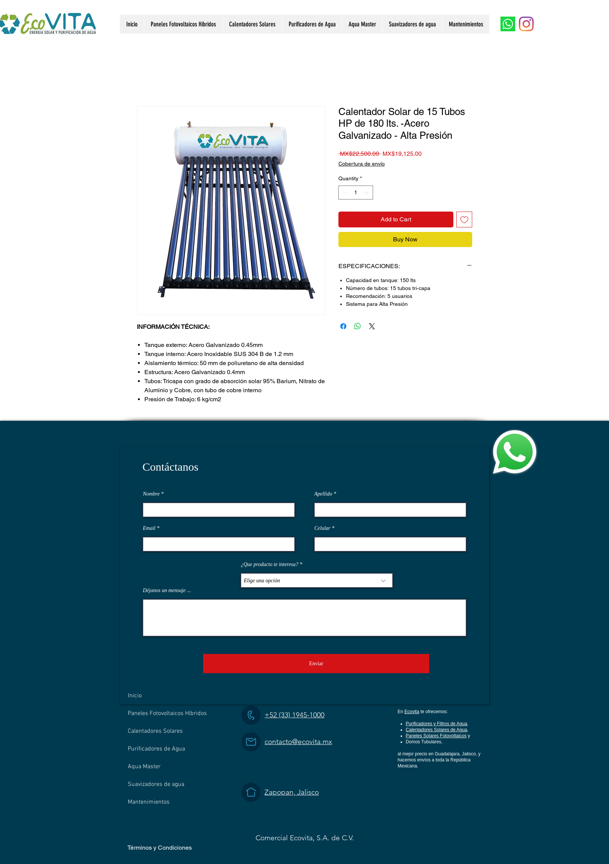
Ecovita (411, 711)
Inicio (135, 696)
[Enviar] (316, 663)
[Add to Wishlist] (464, 219)
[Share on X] (371, 326)
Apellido (323, 494)
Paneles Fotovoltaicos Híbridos (167, 713)
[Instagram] (526, 24)
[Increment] (367, 192)
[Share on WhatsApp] (357, 326)
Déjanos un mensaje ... (167, 590)
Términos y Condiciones (159, 847)
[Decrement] (344, 192)
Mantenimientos (149, 802)
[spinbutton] (356, 192)
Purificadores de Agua (156, 749)
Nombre (151, 494)
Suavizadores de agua (156, 784)
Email (149, 528)
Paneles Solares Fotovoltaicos (436, 735)
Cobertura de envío (361, 164)
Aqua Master (144, 766)
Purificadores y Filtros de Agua (436, 723)
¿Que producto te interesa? (269, 564)
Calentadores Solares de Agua (436, 729)
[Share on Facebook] (343, 326)
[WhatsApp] (507, 24)
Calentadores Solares (155, 731)
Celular (322, 528)
